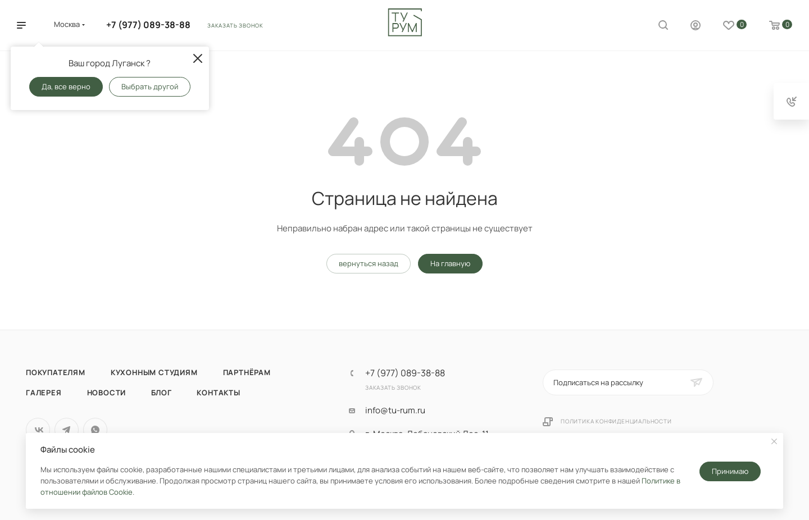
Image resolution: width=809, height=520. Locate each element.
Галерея (44, 392)
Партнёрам (247, 372)
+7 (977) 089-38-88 (148, 25)
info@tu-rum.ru (395, 410)
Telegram (66, 430)
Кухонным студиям (154, 372)
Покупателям (55, 372)
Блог (161, 392)
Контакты (218, 392)
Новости (106, 392)
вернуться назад (368, 263)
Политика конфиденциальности (616, 421)
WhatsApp (95, 430)
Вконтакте (38, 430)
